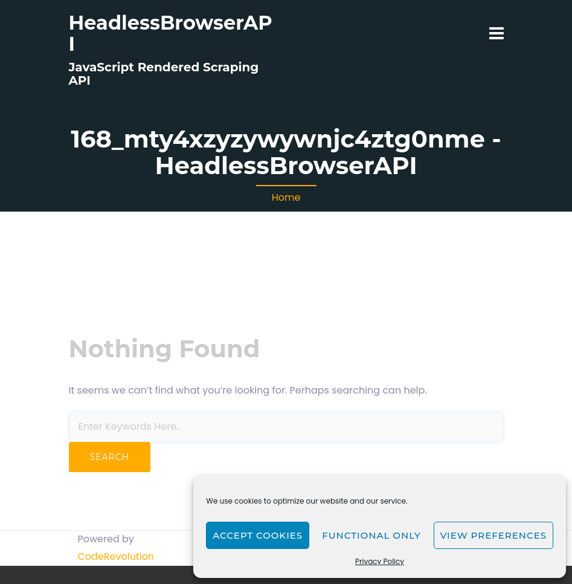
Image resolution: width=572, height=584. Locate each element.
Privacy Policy (379, 561)
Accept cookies (258, 535)
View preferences (493, 535)
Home (286, 197)
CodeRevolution (116, 556)
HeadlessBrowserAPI (170, 33)
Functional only (371, 535)
